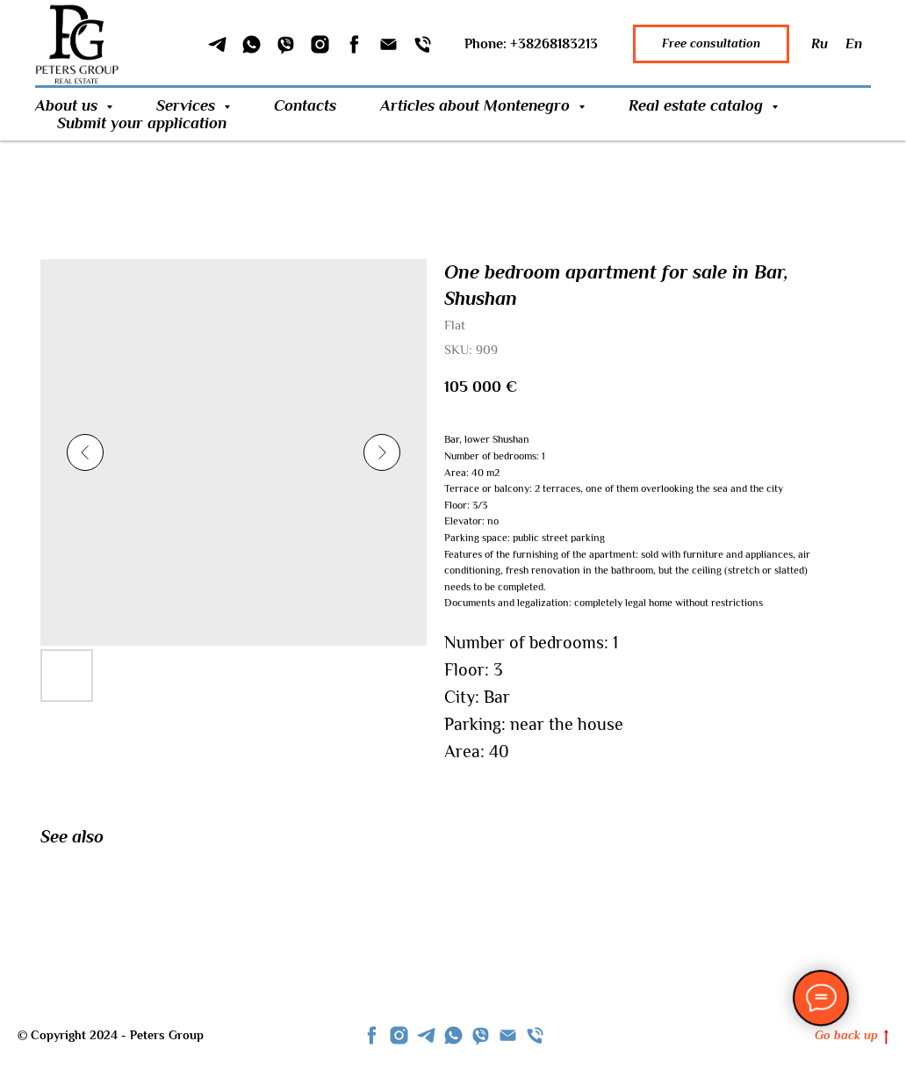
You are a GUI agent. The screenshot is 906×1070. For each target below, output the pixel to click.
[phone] (535, 1035)
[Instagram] (320, 44)
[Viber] (286, 44)
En (853, 44)
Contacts (305, 105)
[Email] (388, 44)
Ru (819, 44)
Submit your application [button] (141, 123)
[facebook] (372, 1035)
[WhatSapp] (251, 44)
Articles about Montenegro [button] (477, 105)
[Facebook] (354, 44)
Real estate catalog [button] (698, 105)
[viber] (481, 1035)
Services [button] (187, 105)
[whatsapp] (453, 1035)
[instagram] (399, 1035)
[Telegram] (217, 44)
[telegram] (426, 1035)
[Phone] (423, 44)
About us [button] (68, 105)
